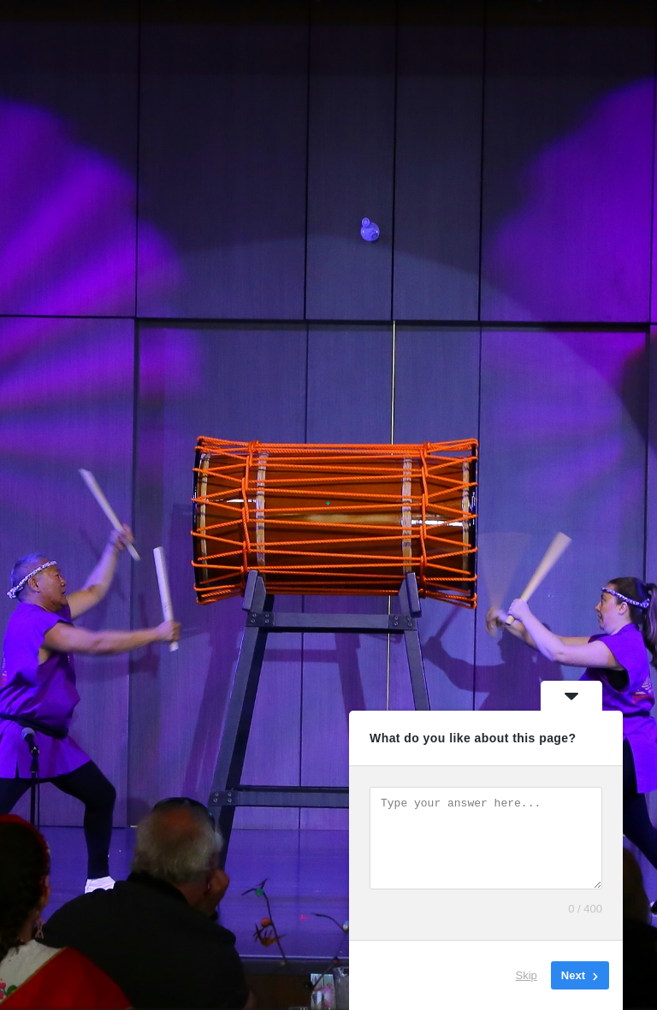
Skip (526, 975)
